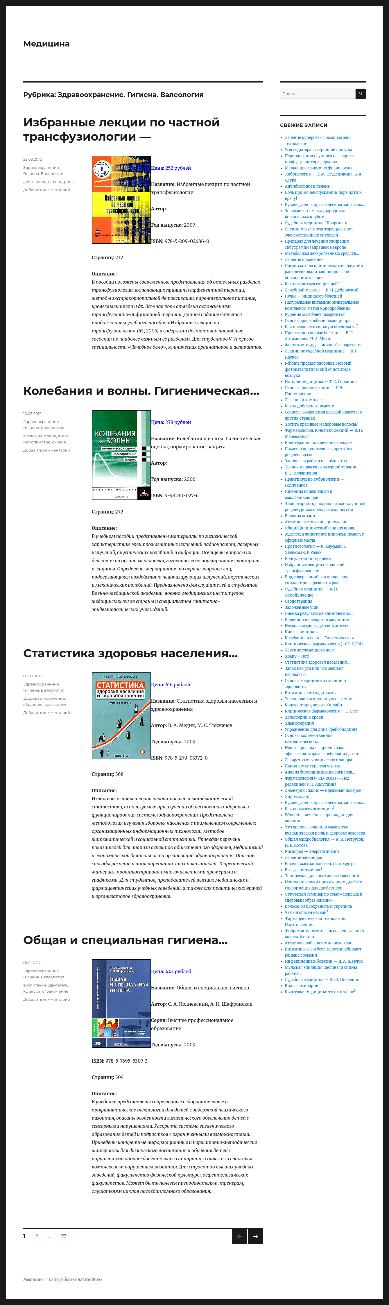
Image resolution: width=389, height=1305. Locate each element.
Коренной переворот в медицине (317, 619)
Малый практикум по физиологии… (320, 168)
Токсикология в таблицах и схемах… (320, 699)
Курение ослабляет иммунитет (315, 314)
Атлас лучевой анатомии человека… (319, 943)
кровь (40, 181)
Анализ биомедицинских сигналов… (320, 772)
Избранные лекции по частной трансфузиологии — (121, 129)
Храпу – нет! (297, 656)
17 (66, 1236)
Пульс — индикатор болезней (313, 296)
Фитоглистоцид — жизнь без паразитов (324, 345)
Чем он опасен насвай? (306, 912)
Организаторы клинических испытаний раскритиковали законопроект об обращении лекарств (324, 271)
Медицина (46, 44)
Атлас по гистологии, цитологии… (318, 522)
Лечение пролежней (304, 259)
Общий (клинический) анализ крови (320, 528)
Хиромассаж (297, 796)
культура (31, 991)
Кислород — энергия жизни (312, 851)
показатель (55, 704)
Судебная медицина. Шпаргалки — (319, 223)
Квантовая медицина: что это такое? (320, 991)
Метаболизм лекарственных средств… (322, 253)
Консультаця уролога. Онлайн (313, 705)
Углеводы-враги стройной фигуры (318, 149)
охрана (59, 442)
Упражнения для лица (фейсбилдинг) (321, 729)
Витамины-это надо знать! (311, 692)
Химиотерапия (299, 723)
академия (32, 436)
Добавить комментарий (46, 189)
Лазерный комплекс (304, 400)
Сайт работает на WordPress (76, 1279)
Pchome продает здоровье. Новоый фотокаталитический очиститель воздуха (318, 369)
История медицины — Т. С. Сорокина (321, 381)
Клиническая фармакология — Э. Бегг (322, 711)
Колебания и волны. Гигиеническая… (141, 391)
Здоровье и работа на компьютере (318, 461)
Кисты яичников (301, 631)
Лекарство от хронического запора (318, 760)
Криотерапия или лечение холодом (319, 442)
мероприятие (36, 442)
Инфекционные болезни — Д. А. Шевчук (324, 961)
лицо (63, 436)
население (54, 698)
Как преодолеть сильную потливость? (321, 326)
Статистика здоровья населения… (130, 653)
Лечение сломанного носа (309, 650)
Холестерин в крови (304, 717)
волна (50, 436)
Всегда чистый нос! (303, 869)
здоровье (32, 698)
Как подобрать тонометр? (310, 406)
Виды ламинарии (302, 985)
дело (28, 181)
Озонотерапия (299, 601)
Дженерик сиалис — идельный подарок (323, 790)
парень (55, 181)
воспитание (35, 985)
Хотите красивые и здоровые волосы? (321, 424)
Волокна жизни (300, 515)
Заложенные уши (302, 607)
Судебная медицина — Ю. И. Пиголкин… (324, 979)
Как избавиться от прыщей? (312, 284)
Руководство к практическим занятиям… (325, 204)
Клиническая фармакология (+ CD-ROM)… (325, 644)
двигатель (58, 985)
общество (32, 704)
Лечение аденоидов (303, 857)
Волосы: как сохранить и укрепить (318, 906)
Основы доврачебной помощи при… (319, 320)
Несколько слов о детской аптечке (318, 625)
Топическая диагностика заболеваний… (323, 875)
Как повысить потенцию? (309, 808)
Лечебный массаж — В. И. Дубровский (321, 290)
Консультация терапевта (309, 558)
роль (69, 181)
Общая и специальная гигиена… (125, 940)
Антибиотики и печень (307, 186)
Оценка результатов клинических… (319, 613)
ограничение (55, 991)
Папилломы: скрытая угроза (312, 766)
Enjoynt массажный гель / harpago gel (321, 863)
